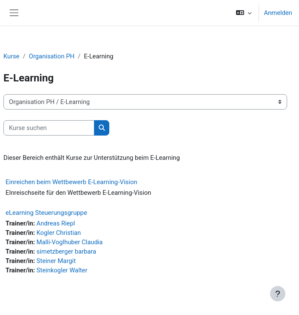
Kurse (11, 56)
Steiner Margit (56, 261)
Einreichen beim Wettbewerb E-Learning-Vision (71, 182)
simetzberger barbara (66, 251)
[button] (243, 13)
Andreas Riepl (56, 223)
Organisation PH (51, 56)
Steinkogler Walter (62, 270)
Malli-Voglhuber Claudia (70, 242)
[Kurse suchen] (48, 128)
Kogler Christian (59, 233)
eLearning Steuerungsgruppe (46, 213)
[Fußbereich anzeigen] (277, 293)
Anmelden (278, 13)
